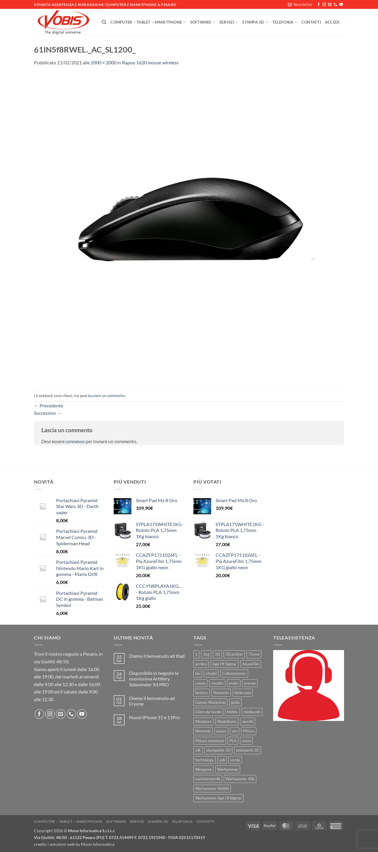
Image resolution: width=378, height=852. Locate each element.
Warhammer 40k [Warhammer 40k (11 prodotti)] (240, 778)
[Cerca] (104, 22)
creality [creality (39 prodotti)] (217, 683)
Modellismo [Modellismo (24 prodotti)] (227, 721)
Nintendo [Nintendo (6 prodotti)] (203, 731)
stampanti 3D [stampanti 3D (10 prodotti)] (247, 750)
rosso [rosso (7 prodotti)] (246, 740)
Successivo (47, 413)
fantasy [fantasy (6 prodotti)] (201, 692)
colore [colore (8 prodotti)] (200, 683)
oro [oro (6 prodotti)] (234, 731)
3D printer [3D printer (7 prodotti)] (234, 654)
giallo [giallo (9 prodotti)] (235, 702)
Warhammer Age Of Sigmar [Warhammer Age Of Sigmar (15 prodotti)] (218, 798)
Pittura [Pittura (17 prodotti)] (249, 731)
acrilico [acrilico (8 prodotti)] (201, 664)
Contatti (311, 22)
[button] (300, 4)
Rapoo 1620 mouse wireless (150, 62)
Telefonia (284, 22)
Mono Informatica (97, 844)
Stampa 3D (255, 22)
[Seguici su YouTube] (341, 5)
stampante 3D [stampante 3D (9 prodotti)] (218, 750)
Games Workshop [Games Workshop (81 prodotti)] (210, 702)
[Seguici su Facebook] (318, 5)
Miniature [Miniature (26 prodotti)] (203, 721)
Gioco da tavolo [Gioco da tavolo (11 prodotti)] (208, 711)
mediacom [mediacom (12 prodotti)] (252, 711)
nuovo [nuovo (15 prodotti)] (221, 731)
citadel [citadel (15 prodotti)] (211, 673)
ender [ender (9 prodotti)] (234, 683)
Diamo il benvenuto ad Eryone (152, 700)
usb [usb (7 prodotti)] (222, 760)
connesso (75, 441)
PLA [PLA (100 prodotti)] (233, 740)
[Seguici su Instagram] (324, 5)
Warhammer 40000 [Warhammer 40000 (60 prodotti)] (212, 788)
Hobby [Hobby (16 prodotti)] (232, 711)
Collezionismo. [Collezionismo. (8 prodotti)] (234, 673)
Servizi (228, 22)
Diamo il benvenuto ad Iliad (157, 656)
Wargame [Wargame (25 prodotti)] (203, 769)
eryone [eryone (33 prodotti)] (250, 683)
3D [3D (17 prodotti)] (217, 654)
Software (203, 22)
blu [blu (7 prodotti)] (197, 673)
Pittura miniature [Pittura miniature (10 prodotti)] (209, 740)
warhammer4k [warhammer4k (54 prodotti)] (207, 778)
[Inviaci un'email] (330, 5)
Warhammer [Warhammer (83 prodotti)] (227, 769)
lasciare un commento (106, 395)
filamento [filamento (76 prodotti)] (221, 692)
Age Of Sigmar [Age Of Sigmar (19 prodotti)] (224, 664)
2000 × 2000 (103, 62)
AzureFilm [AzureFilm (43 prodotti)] (250, 664)
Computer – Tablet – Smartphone (148, 22)
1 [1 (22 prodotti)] (196, 654)
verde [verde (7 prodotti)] (235, 760)
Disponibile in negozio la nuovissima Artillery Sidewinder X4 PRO (153, 678)
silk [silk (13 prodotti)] (198, 750)
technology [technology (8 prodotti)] (204, 760)
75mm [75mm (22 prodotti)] (254, 654)
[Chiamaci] (335, 5)
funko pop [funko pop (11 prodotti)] (242, 692)
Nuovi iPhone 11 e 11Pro (154, 717)
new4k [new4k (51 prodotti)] (247, 721)
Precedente (48, 405)
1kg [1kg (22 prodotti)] (206, 654)
